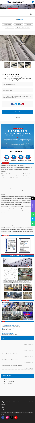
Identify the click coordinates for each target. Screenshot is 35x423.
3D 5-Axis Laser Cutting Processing (23, 27)
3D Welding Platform (7, 24)
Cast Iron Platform (18, 24)
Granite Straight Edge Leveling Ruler (12, 80)
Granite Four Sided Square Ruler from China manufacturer (17, 78)
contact (17, 117)
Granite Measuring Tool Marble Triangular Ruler (14, 77)
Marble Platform (28, 24)
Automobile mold (9, 27)
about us (17, 111)
